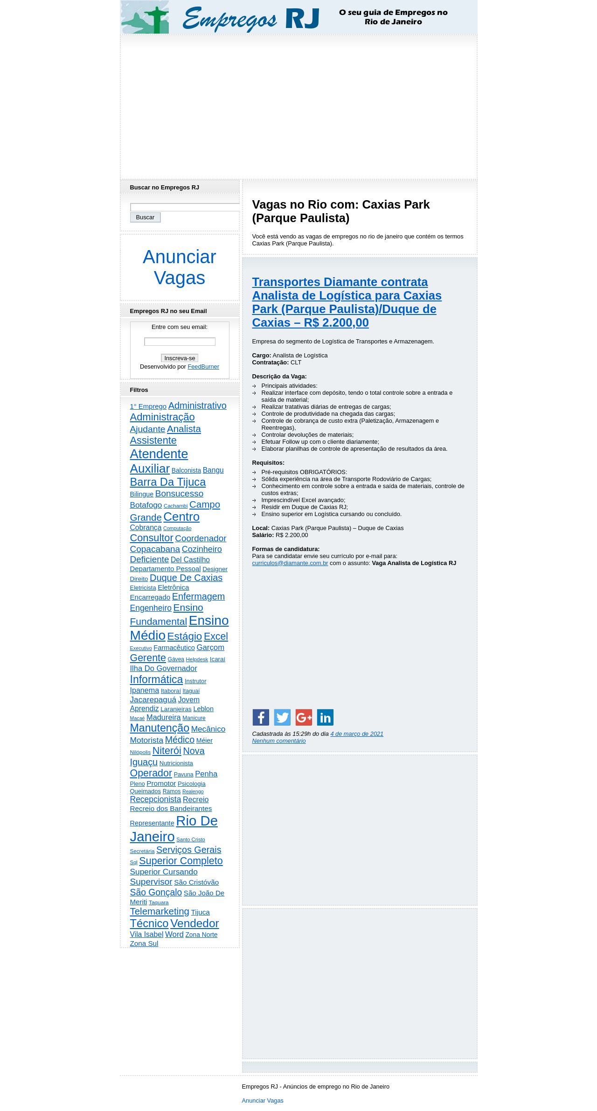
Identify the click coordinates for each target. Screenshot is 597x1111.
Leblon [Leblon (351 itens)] (203, 709)
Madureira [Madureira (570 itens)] (163, 717)
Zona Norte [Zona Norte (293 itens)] (201, 934)
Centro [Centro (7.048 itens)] (181, 516)
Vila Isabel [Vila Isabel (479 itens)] (147, 934)
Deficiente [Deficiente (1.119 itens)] (149, 559)
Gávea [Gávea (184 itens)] (176, 659)
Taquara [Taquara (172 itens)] (159, 902)
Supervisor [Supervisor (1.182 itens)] (151, 882)
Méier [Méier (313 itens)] (204, 740)
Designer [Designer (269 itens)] (215, 569)
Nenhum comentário (279, 740)
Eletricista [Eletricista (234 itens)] (143, 587)
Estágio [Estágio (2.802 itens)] (184, 636)
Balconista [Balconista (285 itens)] (186, 470)
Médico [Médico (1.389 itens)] (179, 739)
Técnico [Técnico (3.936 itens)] (149, 923)
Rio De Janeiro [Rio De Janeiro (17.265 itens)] (174, 828)
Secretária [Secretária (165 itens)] (142, 851)
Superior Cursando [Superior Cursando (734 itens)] (164, 871)
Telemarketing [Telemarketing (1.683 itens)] (159, 911)
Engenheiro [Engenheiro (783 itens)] (151, 608)
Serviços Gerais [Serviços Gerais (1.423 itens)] (189, 850)
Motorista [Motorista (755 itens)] (147, 740)
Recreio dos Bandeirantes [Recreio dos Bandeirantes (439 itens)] (171, 808)
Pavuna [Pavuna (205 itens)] (184, 774)
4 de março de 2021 (356, 733)
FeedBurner (203, 366)
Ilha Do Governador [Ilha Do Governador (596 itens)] (163, 668)
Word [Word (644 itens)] (174, 934)
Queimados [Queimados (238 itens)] (145, 791)
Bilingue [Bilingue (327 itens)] (142, 494)
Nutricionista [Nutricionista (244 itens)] (176, 763)
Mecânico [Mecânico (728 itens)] (208, 729)
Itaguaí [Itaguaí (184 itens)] (191, 691)
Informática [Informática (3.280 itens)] (156, 679)
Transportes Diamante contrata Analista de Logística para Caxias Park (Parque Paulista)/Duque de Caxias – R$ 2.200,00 (347, 302)
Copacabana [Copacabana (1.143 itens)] (155, 549)
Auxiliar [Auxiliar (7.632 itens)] (150, 468)
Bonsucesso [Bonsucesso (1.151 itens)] (179, 493)
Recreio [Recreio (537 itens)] (195, 799)
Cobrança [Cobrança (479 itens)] (146, 527)
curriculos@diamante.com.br (290, 562)
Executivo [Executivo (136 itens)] (141, 648)
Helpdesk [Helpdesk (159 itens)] (197, 659)
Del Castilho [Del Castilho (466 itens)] (190, 560)
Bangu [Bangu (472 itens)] (213, 470)
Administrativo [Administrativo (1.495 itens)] (197, 405)
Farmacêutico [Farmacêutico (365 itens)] (174, 647)
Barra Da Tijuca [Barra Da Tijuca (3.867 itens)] (168, 482)
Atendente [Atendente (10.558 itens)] (159, 454)
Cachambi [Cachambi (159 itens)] (176, 506)
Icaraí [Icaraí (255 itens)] (217, 659)
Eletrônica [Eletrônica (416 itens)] (173, 587)
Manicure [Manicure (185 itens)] (194, 718)
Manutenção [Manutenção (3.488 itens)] (160, 728)
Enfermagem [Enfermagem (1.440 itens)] (198, 596)
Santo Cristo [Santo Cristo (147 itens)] (190, 839)
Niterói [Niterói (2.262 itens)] (167, 750)
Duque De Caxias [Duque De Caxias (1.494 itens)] (186, 578)
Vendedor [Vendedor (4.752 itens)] (194, 923)
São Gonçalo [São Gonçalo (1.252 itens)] (156, 892)
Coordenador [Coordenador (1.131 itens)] (200, 538)
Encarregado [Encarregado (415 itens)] (150, 597)
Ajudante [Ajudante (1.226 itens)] (148, 429)
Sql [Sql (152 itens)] (134, 862)
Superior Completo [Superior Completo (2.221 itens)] (180, 860)
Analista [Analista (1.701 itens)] (184, 428)
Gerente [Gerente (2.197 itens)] (148, 658)
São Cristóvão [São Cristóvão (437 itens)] (196, 882)
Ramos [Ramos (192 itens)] (172, 791)
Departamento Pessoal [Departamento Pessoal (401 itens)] (165, 569)
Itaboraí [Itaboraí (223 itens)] (171, 690)
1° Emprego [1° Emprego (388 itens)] (148, 406)
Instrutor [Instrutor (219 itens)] (195, 681)
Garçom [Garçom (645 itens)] (210, 647)
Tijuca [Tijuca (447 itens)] (200, 912)
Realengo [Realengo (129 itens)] (193, 791)
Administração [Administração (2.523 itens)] (162, 417)
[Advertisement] (298, 104)
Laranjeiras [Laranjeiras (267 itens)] (176, 709)
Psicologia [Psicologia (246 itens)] (192, 783)
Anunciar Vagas (179, 267)
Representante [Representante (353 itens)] (152, 823)
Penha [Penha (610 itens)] (206, 773)
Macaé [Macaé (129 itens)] (137, 718)
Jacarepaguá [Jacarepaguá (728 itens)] (153, 699)
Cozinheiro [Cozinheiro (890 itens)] (202, 549)
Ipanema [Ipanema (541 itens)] (145, 690)
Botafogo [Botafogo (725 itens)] (146, 505)
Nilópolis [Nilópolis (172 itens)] (140, 752)
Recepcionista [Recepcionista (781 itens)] (155, 799)
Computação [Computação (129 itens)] (177, 528)
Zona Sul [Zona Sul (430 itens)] (144, 943)
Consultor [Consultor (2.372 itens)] (152, 538)
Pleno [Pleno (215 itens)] (137, 784)
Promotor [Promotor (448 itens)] (161, 783)
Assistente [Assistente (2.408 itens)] (153, 440)
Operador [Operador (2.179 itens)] (151, 773)
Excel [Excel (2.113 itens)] (216, 636)
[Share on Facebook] (260, 717)
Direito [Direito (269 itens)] (139, 578)
